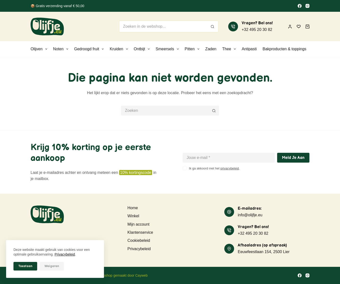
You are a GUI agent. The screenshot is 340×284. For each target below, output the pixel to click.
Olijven (40, 49)
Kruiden (120, 49)
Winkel (133, 216)
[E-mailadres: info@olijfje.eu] (229, 212)
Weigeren (52, 266)
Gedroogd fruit (90, 49)
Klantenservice (140, 232)
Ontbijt (143, 49)
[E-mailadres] (229, 158)
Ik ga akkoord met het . (214, 168)
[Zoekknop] (212, 26)
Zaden (210, 49)
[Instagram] (307, 6)
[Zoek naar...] (163, 26)
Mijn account (138, 224)
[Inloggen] (290, 26)
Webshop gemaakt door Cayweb (123, 275)
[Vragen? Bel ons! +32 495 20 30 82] (233, 26)
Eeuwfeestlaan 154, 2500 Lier (264, 252)
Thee (230, 49)
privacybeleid (229, 168)
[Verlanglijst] (299, 26)
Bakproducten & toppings (284, 49)
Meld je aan (293, 157)
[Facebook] (300, 6)
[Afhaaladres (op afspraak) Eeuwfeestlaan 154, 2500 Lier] (229, 249)
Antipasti (249, 49)
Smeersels (168, 49)
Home (132, 208)
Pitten (193, 49)
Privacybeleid (65, 254)
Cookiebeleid (138, 240)
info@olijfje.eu (250, 215)
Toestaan (25, 266)
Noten (61, 49)
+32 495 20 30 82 (257, 29)
